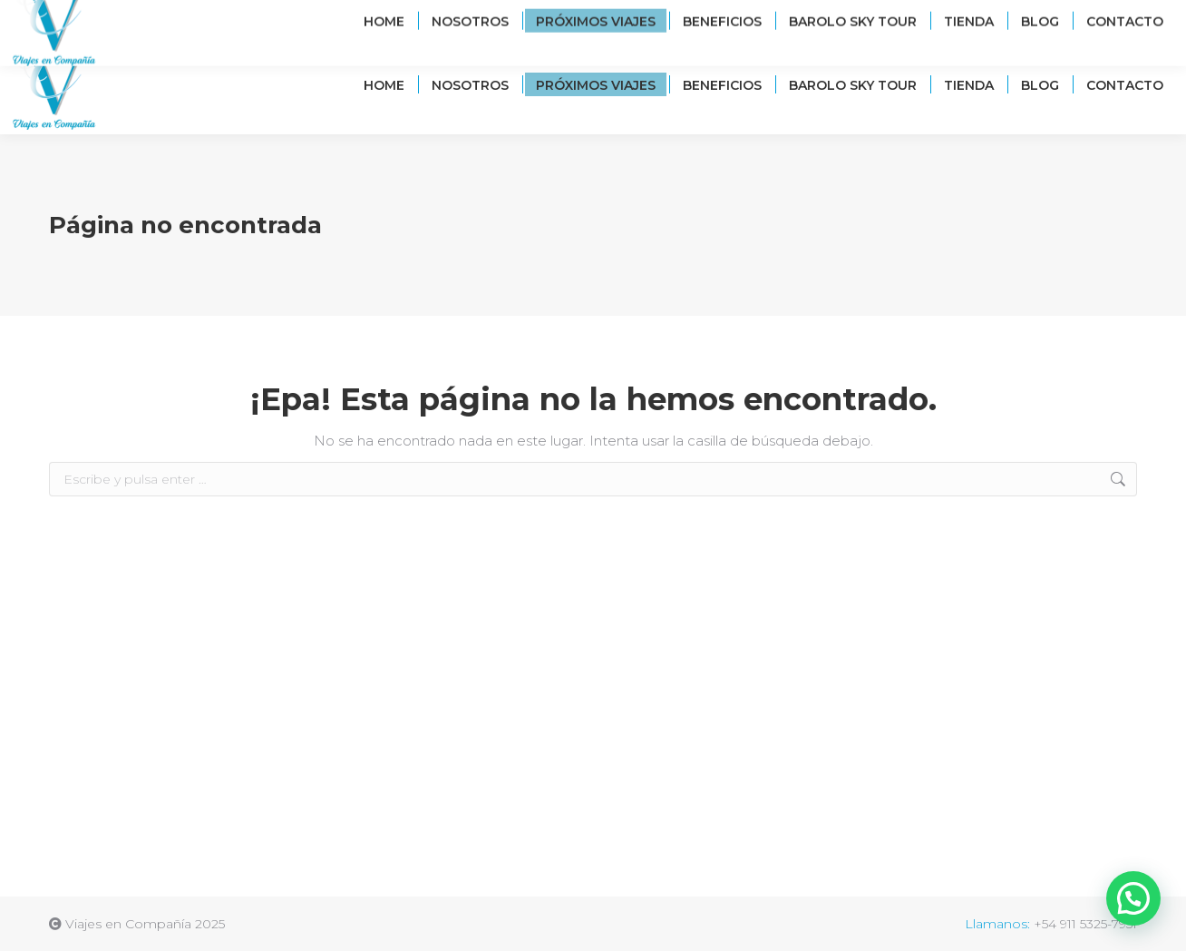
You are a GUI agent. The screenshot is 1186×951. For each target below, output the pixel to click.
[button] (1133, 898)
